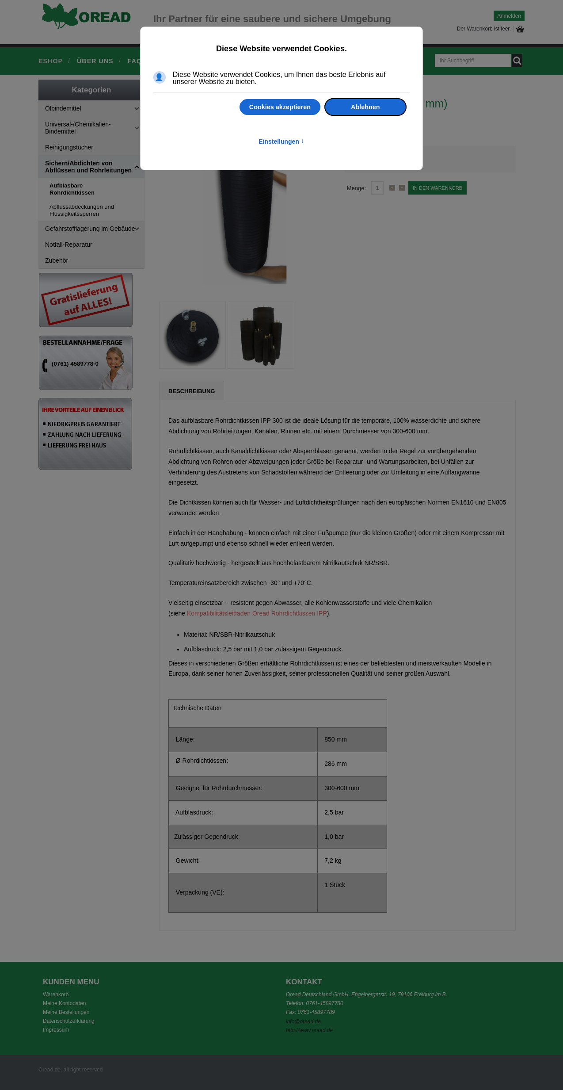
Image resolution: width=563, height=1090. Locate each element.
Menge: (356, 188)
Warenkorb (55, 994)
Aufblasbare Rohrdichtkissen (72, 189)
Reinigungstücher (69, 147)
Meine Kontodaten (64, 1003)
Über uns (95, 61)
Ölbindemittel (63, 108)
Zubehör (56, 260)
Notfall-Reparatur (68, 244)
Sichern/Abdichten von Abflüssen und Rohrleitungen (88, 167)
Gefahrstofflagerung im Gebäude (90, 228)
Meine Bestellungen (66, 1012)
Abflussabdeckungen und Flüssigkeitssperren (81, 210)
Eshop (50, 61)
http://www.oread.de (309, 1030)
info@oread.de (303, 1021)
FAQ (135, 61)
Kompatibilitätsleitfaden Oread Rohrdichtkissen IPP (257, 613)
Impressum (56, 1030)
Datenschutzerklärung (69, 1021)
